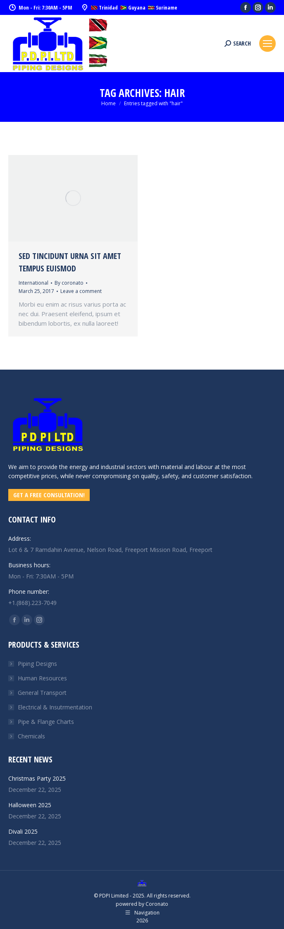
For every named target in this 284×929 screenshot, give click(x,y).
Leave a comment (81, 291)
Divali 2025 (23, 831)
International (33, 282)
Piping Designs (37, 664)
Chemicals (31, 736)
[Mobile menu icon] (267, 43)
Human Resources (42, 678)
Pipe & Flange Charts (46, 722)
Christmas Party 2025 (37, 778)
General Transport (42, 693)
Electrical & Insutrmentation (55, 707)
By (69, 282)
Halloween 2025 (29, 805)
